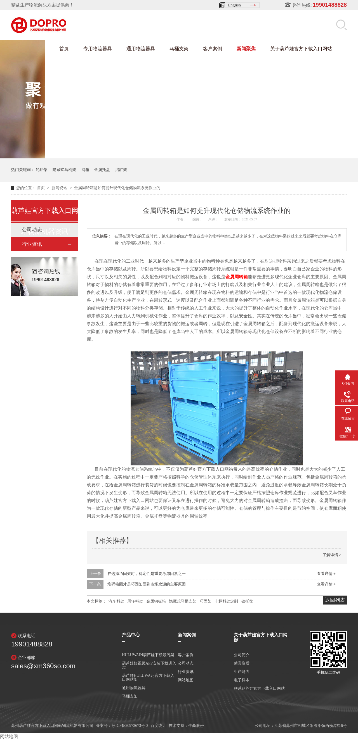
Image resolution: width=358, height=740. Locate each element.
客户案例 (212, 48)
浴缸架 (121, 170)
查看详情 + (326, 574)
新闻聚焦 (246, 48)
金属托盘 (102, 170)
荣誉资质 (241, 663)
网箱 (85, 170)
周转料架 (135, 601)
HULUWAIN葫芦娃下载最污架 (148, 655)
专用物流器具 (97, 48)
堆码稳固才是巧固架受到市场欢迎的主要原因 (146, 584)
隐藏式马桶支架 (182, 601)
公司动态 (186, 663)
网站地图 (186, 680)
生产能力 (241, 672)
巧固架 (205, 601)
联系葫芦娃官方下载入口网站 (259, 689)
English (234, 5)
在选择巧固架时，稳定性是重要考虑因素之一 (146, 574)
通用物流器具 (140, 48)
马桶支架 (179, 48)
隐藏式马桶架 (64, 170)
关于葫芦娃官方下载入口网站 (301, 48)
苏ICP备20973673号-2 (130, 726)
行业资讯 (32, 244)
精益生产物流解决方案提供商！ (42, 5)
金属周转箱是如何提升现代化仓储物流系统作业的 (117, 188)
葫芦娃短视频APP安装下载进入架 (149, 665)
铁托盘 (247, 601)
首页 (64, 48)
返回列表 (335, 600)
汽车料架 (116, 601)
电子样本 (241, 680)
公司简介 (241, 655)
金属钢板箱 (156, 601)
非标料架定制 (226, 601)
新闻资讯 (59, 188)
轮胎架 (42, 170)
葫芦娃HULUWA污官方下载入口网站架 (148, 678)
